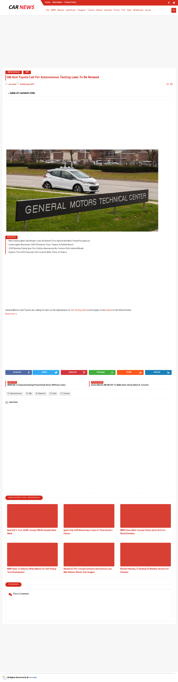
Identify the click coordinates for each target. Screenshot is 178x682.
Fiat (123, 10)
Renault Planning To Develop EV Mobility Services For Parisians (144, 571)
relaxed (109, 310)
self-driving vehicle (79, 310)
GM (27, 72)
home (47, 2)
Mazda (61, 10)
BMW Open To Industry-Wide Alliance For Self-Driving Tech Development (31, 571)
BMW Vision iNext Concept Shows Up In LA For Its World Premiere (142, 532)
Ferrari (117, 10)
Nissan (99, 10)
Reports (40, 394)
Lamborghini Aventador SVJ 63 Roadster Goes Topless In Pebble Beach (41, 245)
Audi (129, 10)
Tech (53, 394)
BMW (53, 10)
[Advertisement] (89, 43)
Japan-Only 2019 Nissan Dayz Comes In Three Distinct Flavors (88, 532)
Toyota (90, 10)
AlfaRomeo (138, 10)
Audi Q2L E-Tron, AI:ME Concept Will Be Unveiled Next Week (31, 532)
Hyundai (108, 10)
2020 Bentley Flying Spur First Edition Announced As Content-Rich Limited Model (46, 249)
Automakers (57, 2)
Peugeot (82, 10)
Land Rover (71, 10)
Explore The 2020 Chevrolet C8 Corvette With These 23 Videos (38, 252)
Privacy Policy (70, 2)
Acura (148, 10)
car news (33, 678)
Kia (48, 10)
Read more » (11, 314)
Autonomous (13, 72)
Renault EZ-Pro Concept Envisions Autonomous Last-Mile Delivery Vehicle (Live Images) (88, 571)
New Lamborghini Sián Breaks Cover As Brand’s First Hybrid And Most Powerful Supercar (49, 241)
